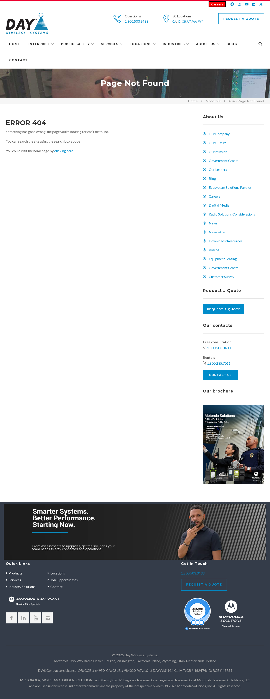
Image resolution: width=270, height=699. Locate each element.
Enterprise (39, 44)
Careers (217, 4)
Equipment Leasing (223, 259)
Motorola (213, 101)
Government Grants (223, 160)
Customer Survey (221, 277)
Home (14, 44)
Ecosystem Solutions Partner (230, 187)
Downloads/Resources (225, 241)
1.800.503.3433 (136, 21)
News (213, 223)
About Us (206, 44)
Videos (214, 250)
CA (174, 21)
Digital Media (219, 205)
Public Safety (75, 44)
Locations (141, 44)
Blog (232, 44)
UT (189, 21)
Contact (18, 60)
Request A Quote (241, 19)
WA (194, 21)
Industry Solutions (22, 586)
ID (179, 21)
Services (110, 44)
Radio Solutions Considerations (232, 214)
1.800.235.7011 (218, 363)
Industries (174, 44)
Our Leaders (218, 169)
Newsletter (217, 232)
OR (184, 21)
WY (200, 21)
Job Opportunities (64, 580)
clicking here (63, 151)
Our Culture (217, 143)
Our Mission (218, 152)
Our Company (219, 134)
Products (15, 573)
